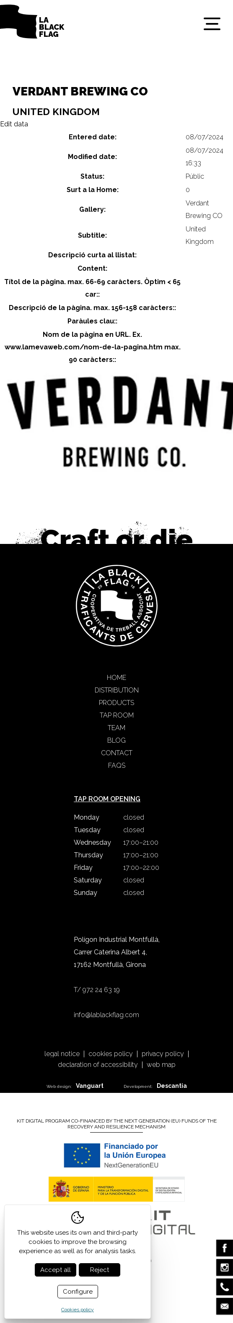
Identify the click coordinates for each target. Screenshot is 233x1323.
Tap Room (117, 715)
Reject (99, 1270)
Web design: (75, 1086)
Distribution (117, 690)
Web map (161, 1064)
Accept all (55, 1270)
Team (116, 728)
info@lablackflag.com (106, 1015)
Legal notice (62, 1054)
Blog (116, 740)
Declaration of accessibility (98, 1064)
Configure (78, 1291)
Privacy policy (163, 1054)
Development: (155, 1086)
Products (116, 703)
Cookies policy (110, 1054)
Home (116, 678)
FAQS (116, 765)
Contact (116, 753)
